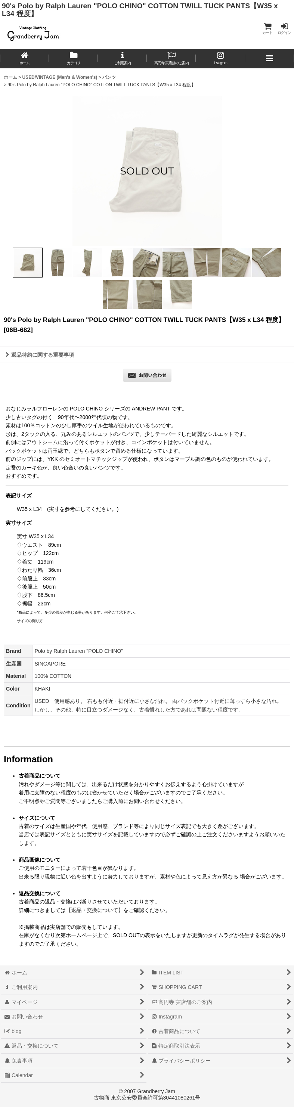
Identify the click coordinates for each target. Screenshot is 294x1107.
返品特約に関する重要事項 (40, 355)
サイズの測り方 (30, 621)
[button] (269, 58)
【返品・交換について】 (94, 910)
